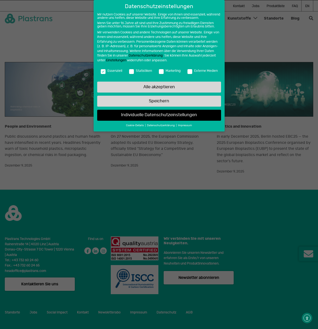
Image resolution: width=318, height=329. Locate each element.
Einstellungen (116, 59)
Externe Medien (202, 69)
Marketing (170, 69)
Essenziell (111, 69)
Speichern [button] (159, 100)
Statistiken (140, 69)
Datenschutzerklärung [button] (161, 124)
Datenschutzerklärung (146, 54)
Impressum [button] (185, 124)
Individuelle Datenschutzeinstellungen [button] (159, 114)
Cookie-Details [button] (135, 124)
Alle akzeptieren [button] (159, 86)
